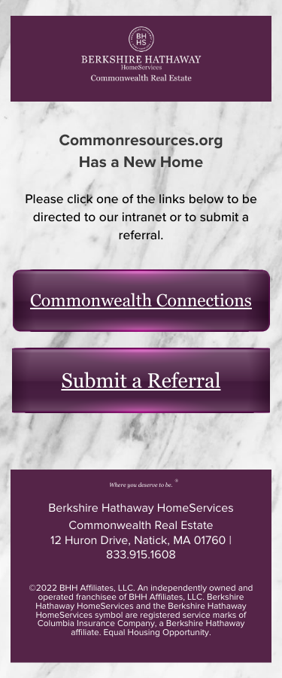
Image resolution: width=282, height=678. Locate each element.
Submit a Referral (140, 380)
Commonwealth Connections (141, 301)
